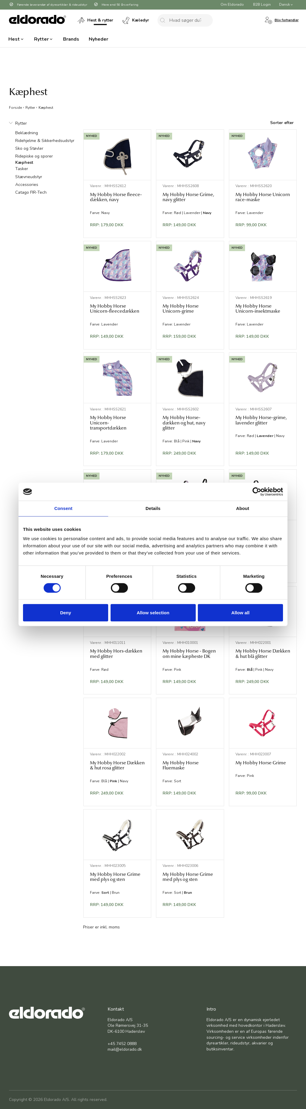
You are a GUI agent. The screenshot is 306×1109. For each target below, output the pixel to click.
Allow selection (153, 612)
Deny (65, 612)
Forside (15, 107)
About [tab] (242, 508)
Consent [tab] (63, 508)
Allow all (240, 612)
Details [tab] (153, 508)
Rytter (30, 107)
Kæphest (46, 107)
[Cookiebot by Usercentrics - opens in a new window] (257, 491)
